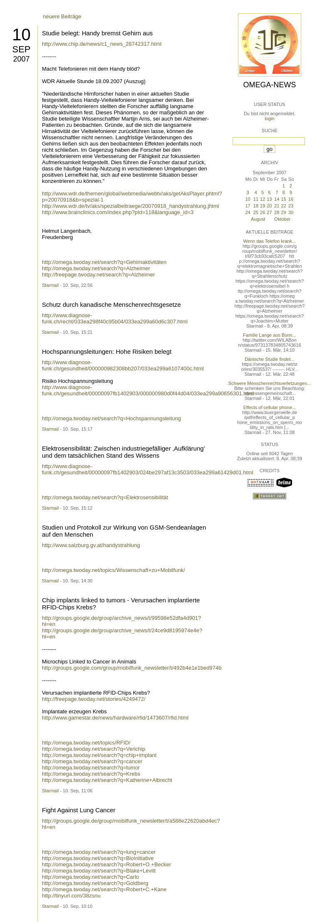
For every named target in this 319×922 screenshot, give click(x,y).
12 (262, 199)
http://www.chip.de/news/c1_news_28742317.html (102, 44)
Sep (21, 49)
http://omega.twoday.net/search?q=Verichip (93, 749)
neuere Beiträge (62, 16)
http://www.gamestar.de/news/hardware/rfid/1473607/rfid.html (115, 718)
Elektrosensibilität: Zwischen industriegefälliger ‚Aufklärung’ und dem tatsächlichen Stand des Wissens (123, 452)
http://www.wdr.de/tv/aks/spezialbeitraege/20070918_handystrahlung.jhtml (130, 206)
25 (255, 212)
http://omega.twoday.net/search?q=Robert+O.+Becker (106, 864)
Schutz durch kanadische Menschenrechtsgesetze (111, 304)
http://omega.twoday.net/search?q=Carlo (90, 877)
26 (262, 212)
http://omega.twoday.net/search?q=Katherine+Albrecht (107, 780)
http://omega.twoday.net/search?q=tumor (91, 767)
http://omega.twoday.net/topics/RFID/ (86, 743)
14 (276, 199)
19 (262, 205)
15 (283, 199)
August (258, 219)
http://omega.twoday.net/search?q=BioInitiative (98, 858)
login (269, 118)
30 (290, 212)
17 (247, 205)
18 (255, 205)
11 (255, 199)
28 (276, 212)
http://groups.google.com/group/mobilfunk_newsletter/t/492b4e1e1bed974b (131, 668)
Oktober (282, 219)
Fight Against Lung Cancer (78, 810)
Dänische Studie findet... (269, 359)
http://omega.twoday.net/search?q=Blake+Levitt (99, 871)
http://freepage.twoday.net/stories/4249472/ (93, 699)
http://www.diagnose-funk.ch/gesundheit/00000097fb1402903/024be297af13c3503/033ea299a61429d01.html (147, 469)
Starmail (50, 285)
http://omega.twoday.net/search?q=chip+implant (99, 755)
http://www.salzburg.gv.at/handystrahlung (91, 545)
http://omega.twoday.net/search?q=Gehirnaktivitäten (104, 262)
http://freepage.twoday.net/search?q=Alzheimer (98, 274)
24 (247, 212)
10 (21, 34)
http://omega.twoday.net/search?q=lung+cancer (99, 852)
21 (276, 205)
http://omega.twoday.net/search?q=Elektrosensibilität (105, 497)
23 (290, 205)
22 (283, 205)
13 (269, 199)
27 (269, 212)
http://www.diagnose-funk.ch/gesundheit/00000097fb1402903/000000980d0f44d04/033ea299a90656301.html (148, 390)
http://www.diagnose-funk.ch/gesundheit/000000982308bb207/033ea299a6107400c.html (123, 365)
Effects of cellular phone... (269, 407)
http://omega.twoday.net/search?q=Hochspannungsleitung (111, 418)
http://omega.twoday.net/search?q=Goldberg (95, 883)
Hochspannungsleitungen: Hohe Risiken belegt (107, 351)
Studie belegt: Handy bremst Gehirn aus (97, 33)
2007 (21, 59)
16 (290, 199)
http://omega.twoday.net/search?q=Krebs (91, 774)
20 (269, 205)
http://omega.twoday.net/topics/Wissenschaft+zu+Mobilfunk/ (113, 570)
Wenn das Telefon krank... (269, 241)
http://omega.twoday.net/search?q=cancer (92, 761)
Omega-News (269, 85)
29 (283, 212)
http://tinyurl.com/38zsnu (71, 895)
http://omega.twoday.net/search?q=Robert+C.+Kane (104, 889)
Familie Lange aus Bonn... (269, 335)
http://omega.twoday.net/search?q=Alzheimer (96, 268)
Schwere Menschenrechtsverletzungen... (269, 383)
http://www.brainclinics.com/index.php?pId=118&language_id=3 (118, 212)
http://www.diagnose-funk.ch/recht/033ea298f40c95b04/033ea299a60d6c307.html (115, 318)
